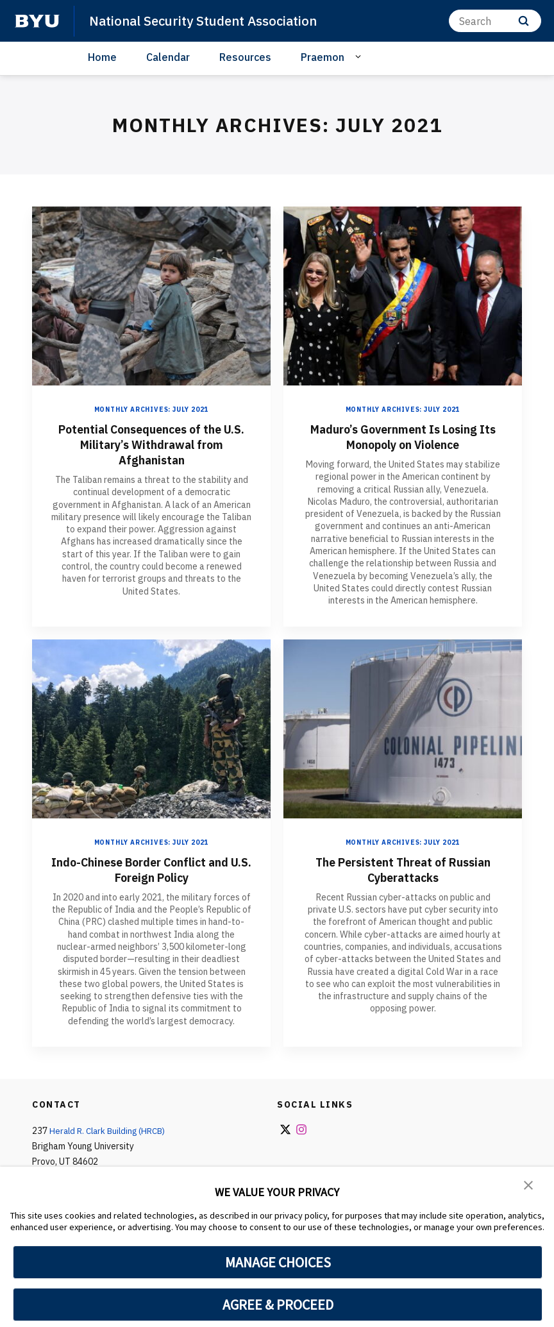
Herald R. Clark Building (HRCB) (110, 1131)
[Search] (495, 21)
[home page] (37, 21)
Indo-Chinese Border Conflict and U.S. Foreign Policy (151, 869)
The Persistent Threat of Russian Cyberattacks (403, 869)
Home (102, 57)
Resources (245, 57)
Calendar (168, 57)
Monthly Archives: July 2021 (151, 409)
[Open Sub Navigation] (360, 56)
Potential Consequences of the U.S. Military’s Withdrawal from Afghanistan (152, 444)
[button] (528, 1185)
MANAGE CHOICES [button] (278, 1262)
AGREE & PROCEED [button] (277, 1305)
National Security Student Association (208, 21)
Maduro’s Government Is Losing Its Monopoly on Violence (403, 436)
